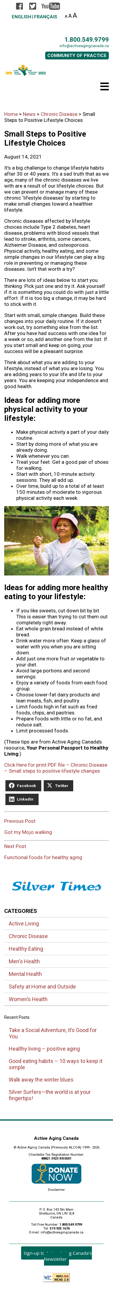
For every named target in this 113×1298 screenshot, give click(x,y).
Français (45, 17)
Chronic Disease (28, 936)
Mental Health (25, 974)
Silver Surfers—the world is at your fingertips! (50, 1095)
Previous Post (56, 829)
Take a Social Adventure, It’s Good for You (53, 1033)
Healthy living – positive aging (44, 1049)
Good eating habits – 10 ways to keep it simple (55, 1064)
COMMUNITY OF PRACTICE (77, 55)
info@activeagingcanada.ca (84, 46)
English (21, 17)
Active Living (24, 923)
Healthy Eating (26, 949)
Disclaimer (56, 1190)
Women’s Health (28, 999)
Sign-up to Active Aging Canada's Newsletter (58, 1256)
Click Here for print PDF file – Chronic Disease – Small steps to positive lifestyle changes (55, 768)
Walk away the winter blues (41, 1079)
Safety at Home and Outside (42, 986)
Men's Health (24, 961)
